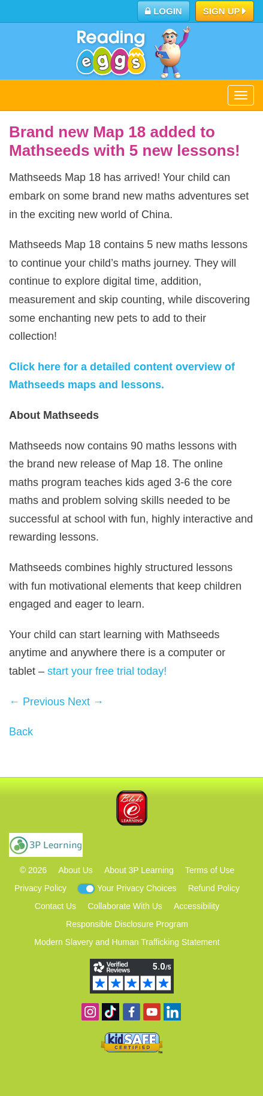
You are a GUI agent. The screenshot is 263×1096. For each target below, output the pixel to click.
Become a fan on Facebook (131, 1011)
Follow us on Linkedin (172, 1011)
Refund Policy (214, 888)
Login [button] (163, 11)
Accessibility (196, 906)
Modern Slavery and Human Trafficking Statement (126, 942)
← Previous (37, 702)
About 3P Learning (139, 870)
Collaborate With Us (124, 906)
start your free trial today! (107, 671)
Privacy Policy (40, 888)
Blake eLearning (132, 808)
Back (21, 732)
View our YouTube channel (152, 1011)
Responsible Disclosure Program (127, 924)
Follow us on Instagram (90, 1011)
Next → (86, 702)
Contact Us (55, 906)
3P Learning (46, 845)
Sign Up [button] (225, 12)
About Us (75, 870)
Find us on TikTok (110, 1011)
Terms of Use (209, 870)
